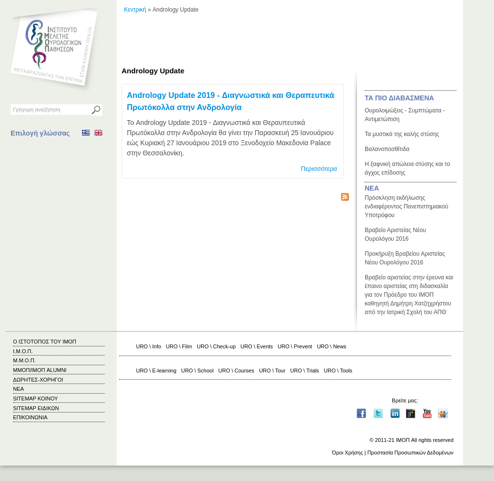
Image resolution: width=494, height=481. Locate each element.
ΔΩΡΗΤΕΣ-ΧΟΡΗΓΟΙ (38, 380)
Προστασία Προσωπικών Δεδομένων (410, 452)
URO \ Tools (338, 370)
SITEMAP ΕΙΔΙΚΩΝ (36, 408)
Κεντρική (135, 9)
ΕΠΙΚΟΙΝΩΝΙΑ (30, 417)
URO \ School (197, 370)
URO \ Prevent (295, 346)
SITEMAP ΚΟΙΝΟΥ (35, 398)
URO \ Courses (236, 370)
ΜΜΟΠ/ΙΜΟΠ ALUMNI (40, 370)
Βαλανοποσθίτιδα (387, 149)
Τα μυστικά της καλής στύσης (402, 134)
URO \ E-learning (156, 370)
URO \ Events (257, 346)
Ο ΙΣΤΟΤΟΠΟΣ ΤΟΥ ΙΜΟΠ (44, 341)
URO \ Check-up (216, 346)
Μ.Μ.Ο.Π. (24, 360)
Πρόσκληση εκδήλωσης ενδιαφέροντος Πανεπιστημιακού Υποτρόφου (406, 206)
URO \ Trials (304, 370)
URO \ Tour (272, 370)
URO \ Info (148, 346)
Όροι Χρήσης (347, 452)
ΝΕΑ (372, 188)
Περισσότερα (319, 168)
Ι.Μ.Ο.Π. (23, 351)
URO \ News (331, 346)
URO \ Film (179, 346)
